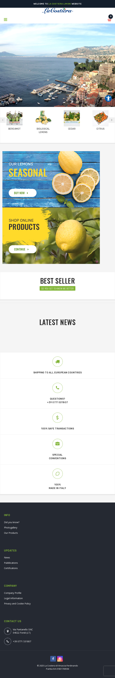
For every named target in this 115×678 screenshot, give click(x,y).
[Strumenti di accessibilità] (108, 98)
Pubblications (11, 562)
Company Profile (12, 592)
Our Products (11, 532)
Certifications (11, 568)
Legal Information (13, 598)
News (7, 557)
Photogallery (10, 527)
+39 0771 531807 (57, 402)
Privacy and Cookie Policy (17, 603)
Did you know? (11, 522)
